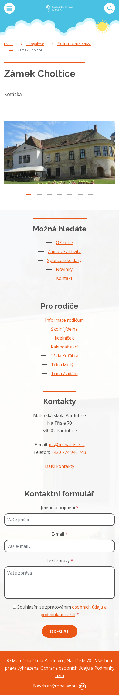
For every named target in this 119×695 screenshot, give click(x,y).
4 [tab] (59, 199)
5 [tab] (69, 199)
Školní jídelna (64, 329)
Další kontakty (59, 466)
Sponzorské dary (64, 260)
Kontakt (64, 278)
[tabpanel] (59, 157)
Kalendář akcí (64, 347)
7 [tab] (90, 199)
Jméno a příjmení (60, 508)
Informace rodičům (64, 320)
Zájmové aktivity (64, 251)
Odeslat (59, 631)
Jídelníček (64, 338)
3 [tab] (49, 199)
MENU (9, 8)
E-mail (59, 534)
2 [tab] (39, 199)
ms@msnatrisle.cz (67, 445)
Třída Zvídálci (64, 374)
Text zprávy (59, 560)
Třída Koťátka (64, 356)
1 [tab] (28, 199)
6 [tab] (80, 199)
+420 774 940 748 (68, 452)
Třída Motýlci (64, 365)
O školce (64, 243)
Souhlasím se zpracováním (60, 610)
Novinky (64, 269)
